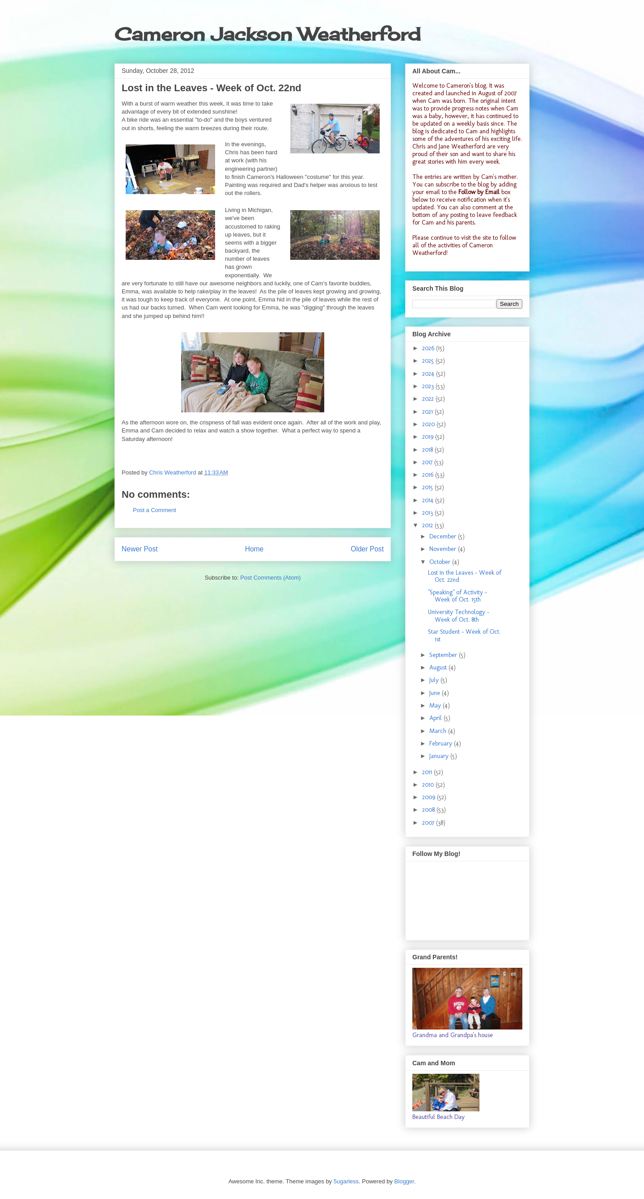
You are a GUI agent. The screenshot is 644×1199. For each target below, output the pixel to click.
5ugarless (346, 1181)
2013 (428, 513)
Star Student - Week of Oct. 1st (464, 635)
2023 (429, 386)
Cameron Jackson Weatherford (267, 34)
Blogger (404, 1181)
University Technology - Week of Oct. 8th (458, 615)
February (441, 743)
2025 (429, 360)
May (436, 705)
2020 (429, 424)
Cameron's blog (466, 85)
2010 (429, 784)
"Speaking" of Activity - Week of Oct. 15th (457, 596)
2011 (428, 772)
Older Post (367, 549)
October (440, 562)
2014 (428, 500)
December (443, 536)
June (435, 693)
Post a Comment (154, 510)
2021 (428, 411)
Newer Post (140, 549)
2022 (429, 398)
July (435, 680)
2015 (428, 487)
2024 (429, 373)
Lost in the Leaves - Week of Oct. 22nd (464, 576)
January (439, 756)
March (438, 731)
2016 (428, 475)
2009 (429, 797)
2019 (428, 437)
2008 (429, 809)
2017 (428, 462)
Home (254, 549)
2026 (429, 348)
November (443, 549)
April (436, 718)
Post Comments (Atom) (270, 577)
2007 (429, 822)
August (439, 667)
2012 (428, 525)
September (444, 655)
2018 (428, 449)
